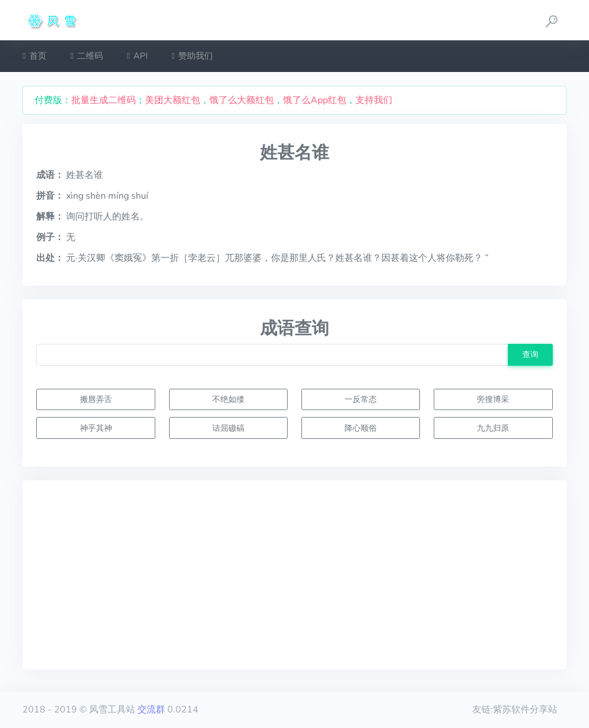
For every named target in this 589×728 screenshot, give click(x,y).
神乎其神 (96, 428)
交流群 (151, 709)
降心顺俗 (361, 428)
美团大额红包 (172, 100)
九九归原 (493, 428)
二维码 (86, 56)
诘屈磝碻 (228, 428)
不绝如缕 (228, 399)
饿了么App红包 (314, 100)
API (137, 56)
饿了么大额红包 (241, 100)
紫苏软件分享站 (525, 709)
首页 (34, 56)
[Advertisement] (294, 574)
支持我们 (373, 100)
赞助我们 (192, 56)
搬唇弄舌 (96, 399)
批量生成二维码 (103, 100)
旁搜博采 (493, 399)
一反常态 (361, 399)
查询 (530, 354)
